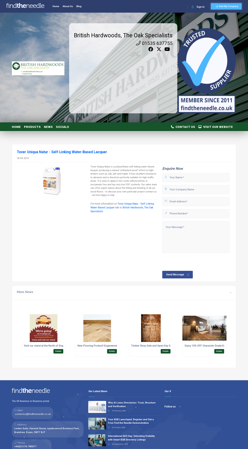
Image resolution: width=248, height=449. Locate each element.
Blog (78, 6)
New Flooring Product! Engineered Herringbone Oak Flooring (113, 345)
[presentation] (186, 261)
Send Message (178, 274)
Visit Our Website (215, 127)
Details (58, 351)
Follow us (172, 406)
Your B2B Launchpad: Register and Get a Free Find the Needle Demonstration (131, 421)
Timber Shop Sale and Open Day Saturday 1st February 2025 (166, 345)
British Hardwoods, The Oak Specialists (123, 35)
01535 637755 (154, 43)
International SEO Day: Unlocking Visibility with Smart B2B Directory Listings (131, 438)
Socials (62, 127)
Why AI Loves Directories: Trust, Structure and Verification (132, 404)
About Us (68, 6)
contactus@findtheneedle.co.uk (33, 414)
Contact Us (183, 127)
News (48, 127)
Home (56, 6)
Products (32, 127)
